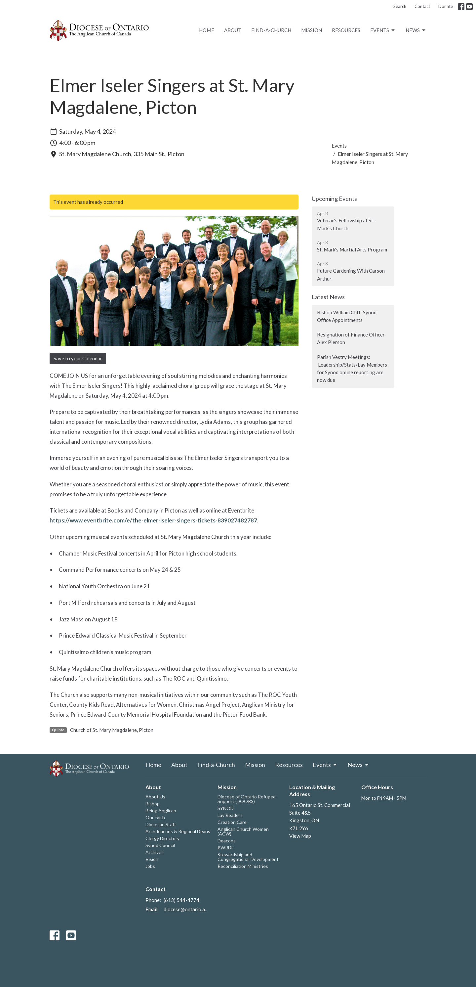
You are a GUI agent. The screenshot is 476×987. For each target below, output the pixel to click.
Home (206, 30)
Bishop (152, 803)
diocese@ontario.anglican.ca (187, 909)
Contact (422, 6)
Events (383, 30)
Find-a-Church (271, 30)
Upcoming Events (334, 198)
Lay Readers (230, 815)
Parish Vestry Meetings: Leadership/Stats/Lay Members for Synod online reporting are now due (352, 368)
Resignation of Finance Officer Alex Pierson (351, 338)
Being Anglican (160, 810)
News (416, 30)
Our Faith (155, 817)
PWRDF (226, 847)
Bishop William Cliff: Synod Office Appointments (347, 316)
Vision (151, 859)
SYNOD (226, 808)
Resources (346, 30)
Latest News (328, 296)
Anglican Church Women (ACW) (243, 831)
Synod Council (160, 845)
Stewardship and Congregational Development (248, 857)
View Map (300, 836)
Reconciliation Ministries (243, 866)
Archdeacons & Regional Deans (177, 831)
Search (399, 6)
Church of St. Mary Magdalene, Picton (111, 730)
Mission (311, 30)
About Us (155, 796)
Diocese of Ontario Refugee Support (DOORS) (247, 799)
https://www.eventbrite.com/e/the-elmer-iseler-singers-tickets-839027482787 (153, 520)
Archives (154, 852)
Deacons (227, 840)
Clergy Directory (162, 838)
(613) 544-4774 (181, 900)
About (232, 30)
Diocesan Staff (160, 824)
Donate (445, 6)
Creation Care (232, 822)
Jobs (150, 866)
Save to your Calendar (78, 358)
